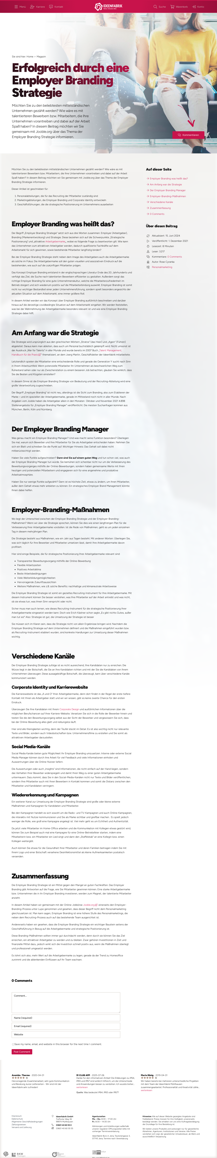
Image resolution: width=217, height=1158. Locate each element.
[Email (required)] (66, 1026)
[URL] (66, 1034)
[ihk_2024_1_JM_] (99, 1151)
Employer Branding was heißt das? (167, 178)
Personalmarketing (162, 267)
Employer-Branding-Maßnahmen (166, 196)
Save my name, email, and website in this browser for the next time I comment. (58, 1044)
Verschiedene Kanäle (160, 202)
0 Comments (155, 213)
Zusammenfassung (159, 208)
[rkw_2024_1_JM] (18, 1154)
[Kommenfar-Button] (188, 135)
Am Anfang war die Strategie (164, 184)
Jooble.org (89, 904)
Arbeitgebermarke (55, 241)
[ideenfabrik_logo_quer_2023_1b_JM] (108, 4)
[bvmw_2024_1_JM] (59, 1153)
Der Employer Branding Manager (166, 190)
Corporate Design (69, 709)
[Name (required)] (66, 1017)
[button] (6, 1154)
